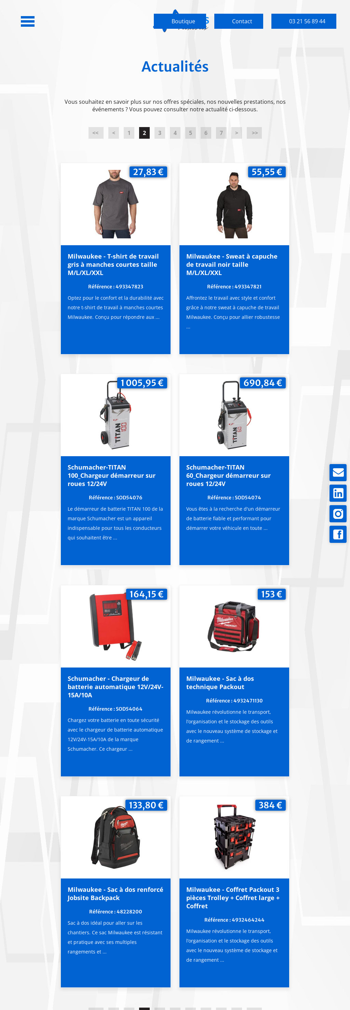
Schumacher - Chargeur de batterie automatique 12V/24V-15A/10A (173, 497)
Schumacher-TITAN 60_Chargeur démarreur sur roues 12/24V (78, 497)
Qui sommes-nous (131, 909)
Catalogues (218, 929)
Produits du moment (218, 909)
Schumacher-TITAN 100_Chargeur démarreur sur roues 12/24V (265, 270)
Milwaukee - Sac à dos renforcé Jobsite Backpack (126, 711)
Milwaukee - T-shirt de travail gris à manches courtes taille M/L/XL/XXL (80, 270)
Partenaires (218, 940)
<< (96, 133)
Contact (242, 21)
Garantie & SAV (131, 929)
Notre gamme (218, 919)
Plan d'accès (44, 957)
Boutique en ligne (305, 905)
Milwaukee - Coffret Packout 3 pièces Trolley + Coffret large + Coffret (219, 715)
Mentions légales (203, 987)
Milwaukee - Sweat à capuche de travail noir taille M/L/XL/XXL (173, 266)
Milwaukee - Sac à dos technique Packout (267, 489)
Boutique (183, 21)
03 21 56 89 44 (307, 21)
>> (254, 133)
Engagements (131, 919)
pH (251, 987)
